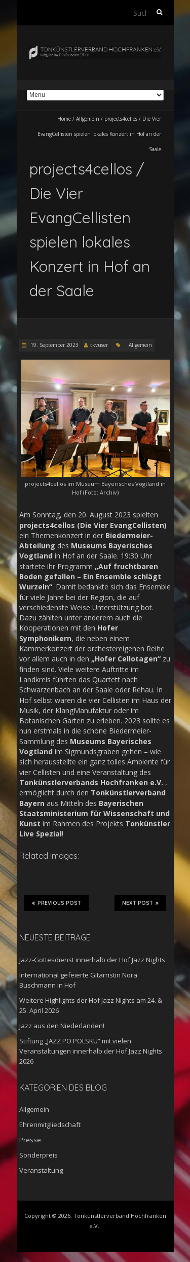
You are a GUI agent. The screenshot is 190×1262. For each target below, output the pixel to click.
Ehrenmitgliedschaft (50, 1124)
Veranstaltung (41, 1170)
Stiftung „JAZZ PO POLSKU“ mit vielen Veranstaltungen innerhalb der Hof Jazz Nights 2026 (90, 1051)
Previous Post (56, 903)
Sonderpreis (38, 1155)
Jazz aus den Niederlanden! (61, 1025)
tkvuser (99, 344)
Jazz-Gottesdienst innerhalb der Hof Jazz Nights (92, 959)
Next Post (140, 903)
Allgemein (87, 118)
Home (64, 118)
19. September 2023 (54, 344)
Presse (30, 1139)
